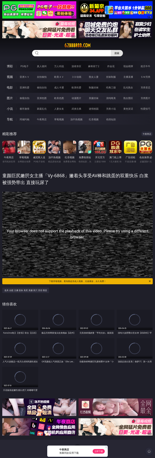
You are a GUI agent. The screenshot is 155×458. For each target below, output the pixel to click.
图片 (10, 98)
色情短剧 (111, 119)
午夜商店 (42, 119)
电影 (10, 87)
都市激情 (24, 108)
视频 (10, 77)
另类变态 (145, 87)
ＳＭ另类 (145, 77)
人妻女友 (59, 108)
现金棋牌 (128, 66)
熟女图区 (128, 98)
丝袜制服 (111, 77)
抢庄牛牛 (145, 66)
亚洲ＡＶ (24, 77)
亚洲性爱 (24, 87)
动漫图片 (76, 98)
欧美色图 (59, 98)
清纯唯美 (111, 98)
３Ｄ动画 (76, 77)
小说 (10, 109)
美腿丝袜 (94, 98)
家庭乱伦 (42, 108)
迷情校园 (94, 108)
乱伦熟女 (128, 87)
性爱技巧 (145, 108)
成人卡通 (59, 87)
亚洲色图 (42, 98)
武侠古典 (76, 108)
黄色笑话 (128, 108)
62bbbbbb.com (77, 45)
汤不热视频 (76, 119)
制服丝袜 (94, 87)
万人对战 (59, 66)
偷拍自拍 (42, 87)
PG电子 (24, 66)
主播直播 (128, 77)
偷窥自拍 (24, 98)
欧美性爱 (76, 87)
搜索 (116, 53)
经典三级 (111, 87)
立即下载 (98, 451)
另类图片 (145, 98)
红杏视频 (94, 119)
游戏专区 (76, 66)
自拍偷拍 (42, 77)
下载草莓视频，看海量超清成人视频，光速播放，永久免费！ (100, 281)
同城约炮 (24, 119)
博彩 (10, 66)
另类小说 (111, 108)
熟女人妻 (94, 77)
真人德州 (42, 66)
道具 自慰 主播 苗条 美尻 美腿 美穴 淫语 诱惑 (25, 290)
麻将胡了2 (93, 66)
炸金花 (111, 66)
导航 (10, 119)
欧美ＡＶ (59, 77)
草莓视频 (59, 119)
